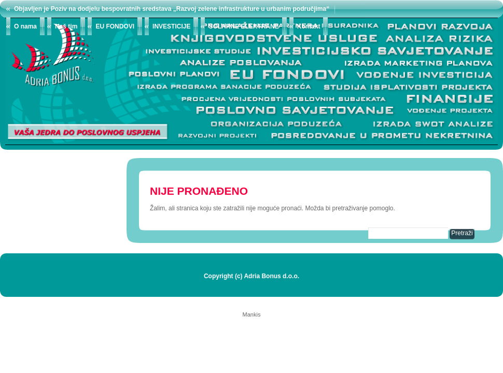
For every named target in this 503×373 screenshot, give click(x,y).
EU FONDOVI (114, 26)
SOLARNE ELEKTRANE (243, 26)
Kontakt (308, 26)
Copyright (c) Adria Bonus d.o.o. (251, 276)
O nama (25, 26)
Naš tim (66, 26)
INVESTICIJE (171, 26)
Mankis (252, 314)
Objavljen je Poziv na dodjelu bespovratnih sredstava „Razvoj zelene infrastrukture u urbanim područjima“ (171, 8)
